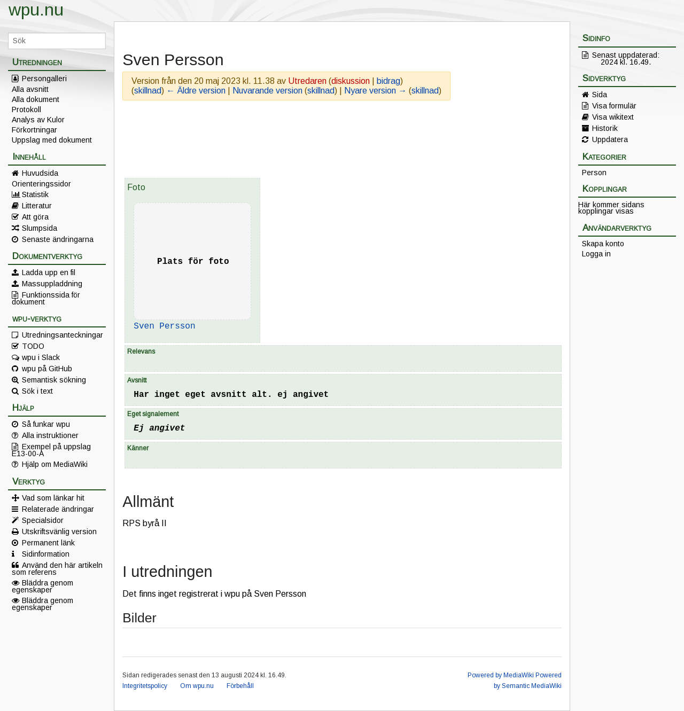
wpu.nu (36, 9)
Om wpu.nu (197, 686)
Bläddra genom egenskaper (42, 586)
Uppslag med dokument (52, 140)
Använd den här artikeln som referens (57, 568)
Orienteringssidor (41, 184)
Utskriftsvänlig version (59, 531)
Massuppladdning (52, 283)
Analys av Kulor (38, 119)
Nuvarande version (267, 90)
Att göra (35, 217)
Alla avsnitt (30, 89)
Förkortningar (34, 130)
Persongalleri (44, 78)
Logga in (596, 254)
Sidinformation (45, 554)
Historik (605, 128)
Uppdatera (610, 139)
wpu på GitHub (47, 368)
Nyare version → (375, 90)
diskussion (350, 80)
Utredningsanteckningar (62, 335)
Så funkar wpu (46, 424)
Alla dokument (35, 99)
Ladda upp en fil (48, 272)
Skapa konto (603, 243)
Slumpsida (39, 228)
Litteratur (37, 205)
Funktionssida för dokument (46, 298)
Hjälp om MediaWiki (55, 464)
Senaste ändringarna (58, 239)
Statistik (35, 194)
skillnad (147, 90)
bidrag (388, 80)
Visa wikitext (613, 117)
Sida (599, 94)
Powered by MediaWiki (501, 675)
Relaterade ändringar (58, 509)
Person (594, 172)
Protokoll (26, 109)
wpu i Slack (41, 357)
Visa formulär (614, 106)
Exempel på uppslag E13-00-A (51, 450)
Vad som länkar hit (53, 498)
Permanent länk (48, 542)
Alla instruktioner (50, 435)
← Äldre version (196, 90)
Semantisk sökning (54, 380)
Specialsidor (43, 520)
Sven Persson (164, 326)
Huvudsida (40, 173)
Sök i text (37, 391)
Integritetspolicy (144, 686)
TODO (33, 346)
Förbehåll (240, 686)
